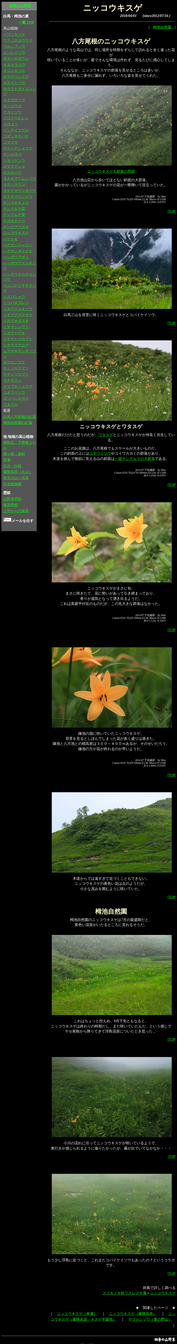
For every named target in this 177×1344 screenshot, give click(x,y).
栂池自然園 (162, 27)
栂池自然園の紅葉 (17, 423)
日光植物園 (12, 484)
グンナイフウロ (16, 130)
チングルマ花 (14, 209)
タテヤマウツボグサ (19, 191)
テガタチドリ (14, 221)
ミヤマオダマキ (16, 321)
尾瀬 (6, 460)
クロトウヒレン (16, 118)
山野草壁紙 (12, 499)
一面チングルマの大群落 (135, 459)
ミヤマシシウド (16, 327)
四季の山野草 (20, 6)
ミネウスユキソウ (17, 309)
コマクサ (10, 142)
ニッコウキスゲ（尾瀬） (77, 1314)
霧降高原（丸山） (17, 472)
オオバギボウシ (16, 58)
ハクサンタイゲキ (17, 251)
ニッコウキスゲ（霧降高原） (132, 1314)
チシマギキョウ (16, 203)
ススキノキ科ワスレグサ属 (124, 1293)
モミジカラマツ (16, 368)
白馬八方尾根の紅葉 (19, 417)
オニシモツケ (14, 71)
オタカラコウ (14, 65)
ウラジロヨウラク (17, 40)
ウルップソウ (14, 46)
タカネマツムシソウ (19, 178)
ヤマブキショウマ (17, 386)
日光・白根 (12, 466)
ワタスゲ (105, 435)
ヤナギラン (12, 380)
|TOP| (171, 211)
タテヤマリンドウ (17, 197)
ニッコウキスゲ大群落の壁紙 (111, 171)
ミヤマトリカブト (17, 339)
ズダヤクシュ (14, 166)
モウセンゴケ (14, 362)
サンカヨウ (12, 154)
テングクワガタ (16, 227)
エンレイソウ (14, 53)
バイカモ (10, 239)
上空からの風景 (16, 511)
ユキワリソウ (100, 453)
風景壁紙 (10, 505)
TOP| (172, 1156)
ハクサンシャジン (17, 245)
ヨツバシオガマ (16, 398)
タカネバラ (12, 173)
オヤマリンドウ (16, 77)
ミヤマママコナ (16, 345)
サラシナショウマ (17, 148)
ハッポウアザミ (16, 257)
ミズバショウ (14, 297)
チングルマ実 (14, 215)
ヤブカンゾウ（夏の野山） (150, 1319)
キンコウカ (12, 106)
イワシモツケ (14, 34)
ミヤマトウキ (14, 333)
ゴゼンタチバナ (16, 136)
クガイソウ (12, 112)
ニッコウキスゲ (163, 1293)
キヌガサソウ (14, 100)
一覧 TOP (26, 22)
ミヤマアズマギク (17, 315)
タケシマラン (14, 184)
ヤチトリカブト (16, 374)
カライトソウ (14, 83)
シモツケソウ (14, 160)
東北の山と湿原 (16, 478)
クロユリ (10, 124)
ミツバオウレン (16, 303)
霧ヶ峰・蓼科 (14, 454)
